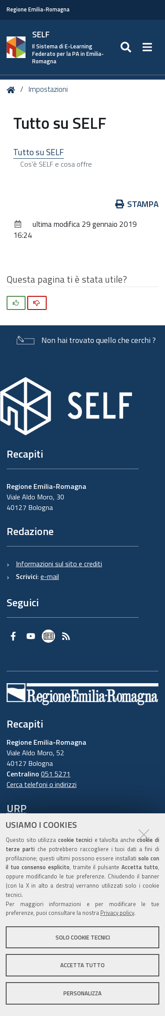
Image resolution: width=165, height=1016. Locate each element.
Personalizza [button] (82, 993)
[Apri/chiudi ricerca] (127, 47)
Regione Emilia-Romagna (38, 9)
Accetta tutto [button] (82, 965)
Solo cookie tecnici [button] (82, 937)
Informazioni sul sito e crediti (59, 563)
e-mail (49, 576)
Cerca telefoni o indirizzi (42, 784)
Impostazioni (48, 89)
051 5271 (55, 773)
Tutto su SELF (38, 152)
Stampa (137, 203)
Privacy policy (117, 912)
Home (12, 90)
